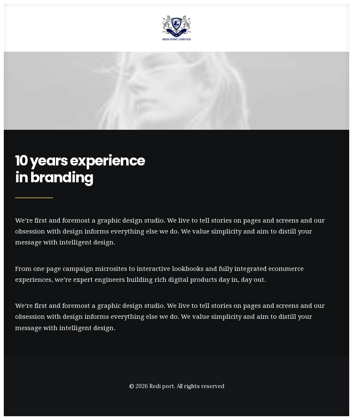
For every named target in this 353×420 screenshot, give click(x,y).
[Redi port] (176, 27)
